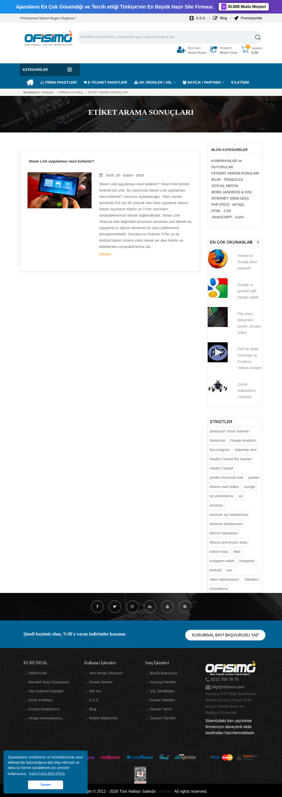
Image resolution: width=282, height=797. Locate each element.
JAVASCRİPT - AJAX (227, 217)
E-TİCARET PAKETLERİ (105, 82)
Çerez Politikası (41, 700)
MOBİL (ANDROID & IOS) (231, 192)
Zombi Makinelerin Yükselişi (247, 390)
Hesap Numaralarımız (46, 718)
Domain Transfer (163, 718)
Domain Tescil (161, 709)
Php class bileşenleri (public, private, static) (249, 323)
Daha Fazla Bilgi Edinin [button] (47, 773)
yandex (253, 477)
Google (249, 487)
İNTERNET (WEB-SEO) (230, 198)
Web (236, 552)
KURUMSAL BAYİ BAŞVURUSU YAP (225, 635)
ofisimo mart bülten (224, 487)
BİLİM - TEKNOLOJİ (227, 180)
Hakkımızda (38, 673)
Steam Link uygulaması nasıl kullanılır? (61, 161)
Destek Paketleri (162, 700)
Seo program (219, 450)
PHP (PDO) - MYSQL (228, 205)
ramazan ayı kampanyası (228, 515)
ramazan (216, 505)
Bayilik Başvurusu (164, 673)
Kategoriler (35, 70)
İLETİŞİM (240, 82)
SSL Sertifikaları (162, 691)
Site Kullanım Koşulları (46, 691)
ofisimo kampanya (223, 533)
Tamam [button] (45, 784)
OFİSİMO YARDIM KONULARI (235, 173)
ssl (241, 496)
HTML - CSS (221, 211)
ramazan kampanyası (226, 524)
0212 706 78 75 (224, 679)
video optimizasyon (224, 579)
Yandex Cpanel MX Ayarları (230, 459)
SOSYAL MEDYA (224, 186)
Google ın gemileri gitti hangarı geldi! (248, 291)
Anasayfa (47, 92)
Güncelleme (218, 589)
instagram (246, 561)
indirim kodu (218, 552)
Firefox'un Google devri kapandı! (247, 262)
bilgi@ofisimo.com (227, 687)
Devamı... (106, 254)
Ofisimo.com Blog (71, 92)
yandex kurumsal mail (226, 477)
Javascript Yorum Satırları (229, 431)
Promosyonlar (248, 18)
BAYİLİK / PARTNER (202, 82)
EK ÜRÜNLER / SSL (153, 82)
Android (215, 570)
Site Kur (95, 691)
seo (229, 570)
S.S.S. (197, 18)
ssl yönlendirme (221, 496)
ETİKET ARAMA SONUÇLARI (107, 92)
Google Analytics (243, 440)
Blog (220, 18)
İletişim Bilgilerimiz (103, 718)
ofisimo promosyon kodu (228, 542)
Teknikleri (251, 579)
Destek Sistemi (100, 682)
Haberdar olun (245, 450)
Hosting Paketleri (163, 682)
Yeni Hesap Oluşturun (106, 673)
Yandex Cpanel (221, 468)
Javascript (217, 440)
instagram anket (221, 561)
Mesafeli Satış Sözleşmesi (49, 682)
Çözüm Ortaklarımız (44, 709)
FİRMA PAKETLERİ (58, 82)
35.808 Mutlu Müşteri (243, 7)
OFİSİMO (165, 791)
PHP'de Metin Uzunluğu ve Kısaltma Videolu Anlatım (250, 358)
